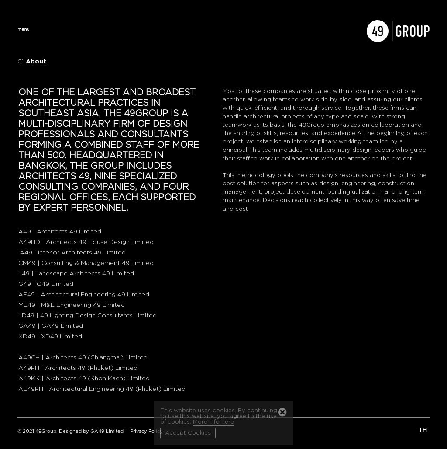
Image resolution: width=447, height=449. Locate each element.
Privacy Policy (146, 431)
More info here (213, 422)
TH (423, 430)
